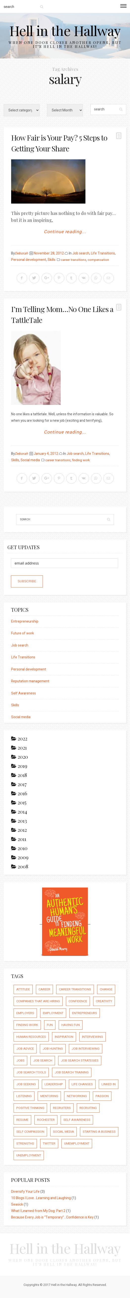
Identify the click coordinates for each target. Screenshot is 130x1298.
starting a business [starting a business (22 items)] (99, 1131)
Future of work (22, 633)
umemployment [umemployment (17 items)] (76, 1143)
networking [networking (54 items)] (77, 1096)
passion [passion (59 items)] (102, 1096)
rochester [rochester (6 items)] (46, 1119)
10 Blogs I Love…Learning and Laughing (41, 1198)
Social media (30, 460)
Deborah (21, 253)
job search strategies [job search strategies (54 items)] (80, 1060)
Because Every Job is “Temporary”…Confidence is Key (52, 1217)
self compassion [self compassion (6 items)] (30, 1131)
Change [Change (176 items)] (106, 989)
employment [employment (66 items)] (53, 1013)
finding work (81, 460)
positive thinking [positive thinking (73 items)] (30, 1108)
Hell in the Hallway (65, 30)
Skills (51, 259)
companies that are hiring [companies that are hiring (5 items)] (38, 1001)
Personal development (28, 259)
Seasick (17, 1204)
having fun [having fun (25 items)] (70, 1025)
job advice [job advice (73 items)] (25, 1048)
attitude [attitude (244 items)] (23, 989)
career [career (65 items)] (44, 989)
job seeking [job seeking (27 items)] (26, 1084)
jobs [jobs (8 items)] (20, 1060)
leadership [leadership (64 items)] (54, 1084)
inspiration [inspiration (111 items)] (64, 1036)
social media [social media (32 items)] (63, 1131)
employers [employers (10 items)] (25, 1013)
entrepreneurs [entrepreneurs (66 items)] (84, 1013)
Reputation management (30, 681)
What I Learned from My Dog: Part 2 (38, 1211)
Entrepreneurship (24, 621)
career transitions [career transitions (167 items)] (75, 989)
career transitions (73, 259)
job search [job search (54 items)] (42, 1060)
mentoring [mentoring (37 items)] (49, 1096)
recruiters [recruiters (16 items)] (62, 1108)
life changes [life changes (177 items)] (82, 1084)
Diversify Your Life (25, 1191)
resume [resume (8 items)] (22, 1119)
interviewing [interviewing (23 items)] (92, 1036)
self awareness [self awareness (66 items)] (76, 1119)
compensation (98, 259)
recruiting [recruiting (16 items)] (88, 1108)
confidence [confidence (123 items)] (78, 1001)
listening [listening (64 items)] (24, 1096)
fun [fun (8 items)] (50, 1025)
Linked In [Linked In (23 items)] (109, 1084)
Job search (80, 253)
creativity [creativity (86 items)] (104, 1001)
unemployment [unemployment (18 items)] (28, 1155)
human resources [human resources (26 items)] (31, 1036)
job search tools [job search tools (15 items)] (31, 1072)
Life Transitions (103, 253)
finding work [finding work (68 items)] (27, 1025)
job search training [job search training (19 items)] (72, 1072)
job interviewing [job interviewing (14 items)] (86, 1048)
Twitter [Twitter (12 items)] (49, 1143)
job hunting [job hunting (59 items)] (53, 1048)
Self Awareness (23, 693)
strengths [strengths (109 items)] (25, 1143)
